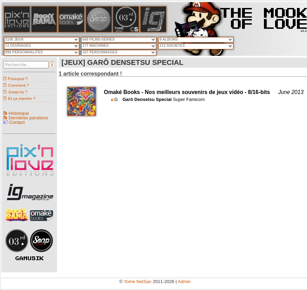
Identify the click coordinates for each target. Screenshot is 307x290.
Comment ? (18, 85)
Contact (17, 122)
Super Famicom (189, 99)
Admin (184, 281)
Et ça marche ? (21, 98)
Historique (19, 113)
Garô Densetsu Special (147, 99)
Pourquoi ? (18, 78)
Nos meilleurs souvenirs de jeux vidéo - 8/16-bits (207, 92)
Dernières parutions (28, 117)
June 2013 (291, 92)
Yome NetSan (137, 281)
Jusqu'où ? (17, 91)
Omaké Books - (124, 92)
